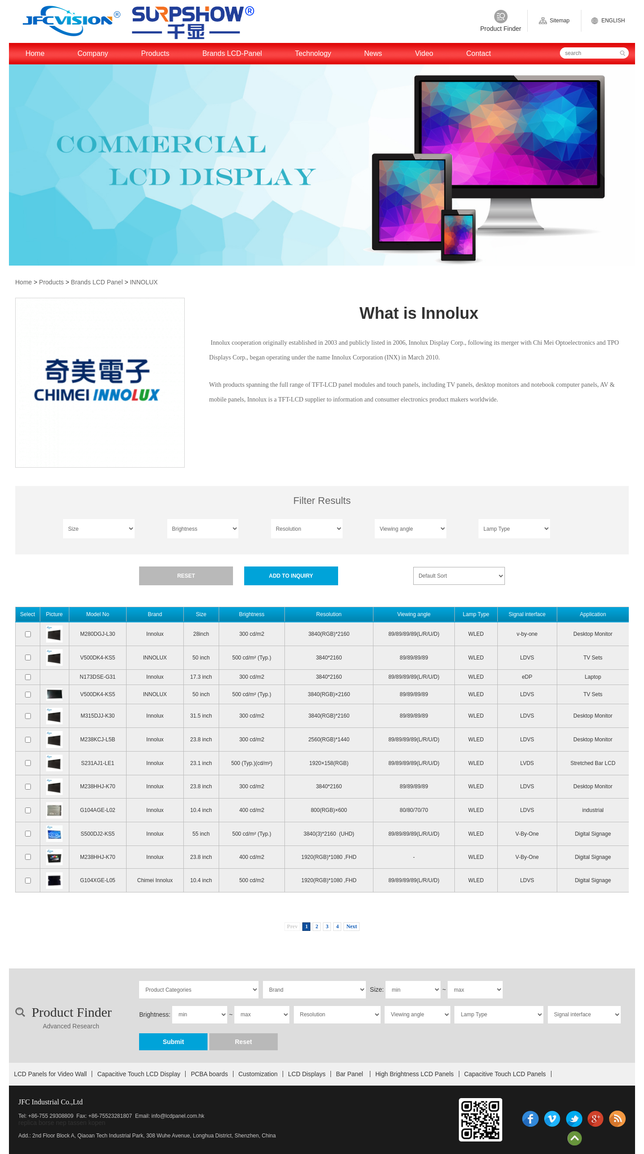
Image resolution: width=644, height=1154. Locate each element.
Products (155, 53)
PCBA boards (209, 1074)
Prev (292, 926)
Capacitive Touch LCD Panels (505, 1074)
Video (424, 53)
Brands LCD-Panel (232, 53)
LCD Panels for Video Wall (50, 1074)
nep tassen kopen (81, 1122)
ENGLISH (608, 21)
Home (35, 53)
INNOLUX (143, 282)
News (373, 53)
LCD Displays (307, 1074)
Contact (478, 53)
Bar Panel (350, 1074)
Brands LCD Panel (97, 282)
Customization (258, 1074)
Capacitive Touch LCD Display (139, 1074)
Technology (313, 53)
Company (92, 53)
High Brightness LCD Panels (414, 1074)
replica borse (36, 1122)
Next (351, 926)
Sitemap (554, 21)
